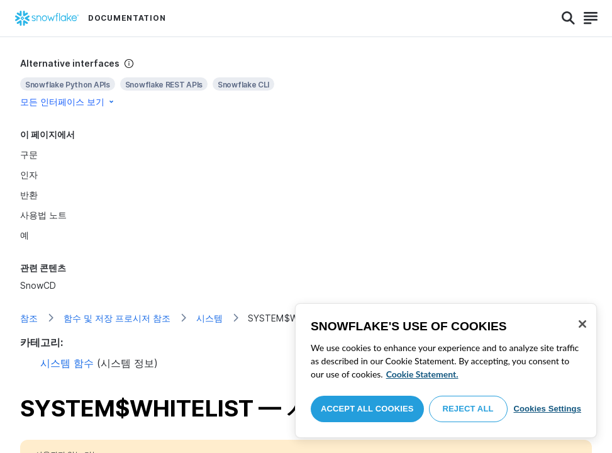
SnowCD (38, 285)
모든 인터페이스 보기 (68, 101)
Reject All (468, 408)
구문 (29, 154)
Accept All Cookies (367, 408)
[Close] (582, 324)
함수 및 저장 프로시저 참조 (117, 318)
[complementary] (306, 82)
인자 (29, 174)
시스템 (209, 318)
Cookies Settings (547, 408)
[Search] (568, 18)
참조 (29, 318)
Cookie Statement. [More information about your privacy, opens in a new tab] (422, 374)
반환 (29, 194)
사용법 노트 (43, 215)
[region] (446, 370)
